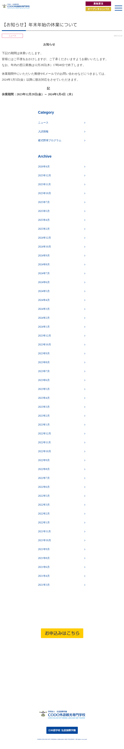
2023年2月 (44, 415)
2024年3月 (44, 309)
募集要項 (98, 3)
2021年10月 (44, 540)
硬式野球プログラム (49, 140)
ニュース (43, 122)
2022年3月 (44, 504)
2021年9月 (44, 549)
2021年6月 (44, 567)
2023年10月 (44, 344)
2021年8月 (44, 558)
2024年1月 (44, 326)
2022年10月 (44, 451)
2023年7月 (44, 371)
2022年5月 (44, 495)
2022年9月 (44, 460)
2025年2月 (44, 228)
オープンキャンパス (98, 9)
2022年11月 (44, 442)
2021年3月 (44, 584)
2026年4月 (44, 166)
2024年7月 (44, 273)
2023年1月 (44, 424)
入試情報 (43, 131)
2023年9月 (44, 353)
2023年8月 (44, 362)
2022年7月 (44, 478)
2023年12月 (44, 335)
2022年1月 (44, 522)
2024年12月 (44, 237)
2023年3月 (44, 406)
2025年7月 (44, 202)
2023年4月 (44, 398)
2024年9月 (44, 255)
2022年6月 (44, 487)
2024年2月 (44, 317)
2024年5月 (44, 291)
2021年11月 (44, 531)
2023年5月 (44, 389)
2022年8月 (44, 469)
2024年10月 (44, 246)
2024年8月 (44, 264)
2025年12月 (44, 175)
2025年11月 (44, 184)
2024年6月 (44, 282)
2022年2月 (44, 513)
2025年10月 (44, 193)
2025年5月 (44, 211)
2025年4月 (44, 220)
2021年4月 (44, 576)
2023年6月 (44, 380)
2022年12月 (44, 433)
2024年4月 (44, 300)
